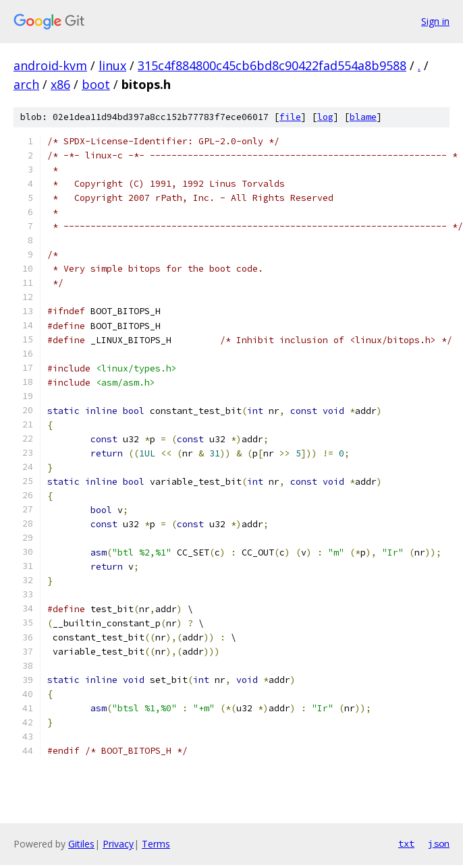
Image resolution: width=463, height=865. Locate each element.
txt (406, 843)
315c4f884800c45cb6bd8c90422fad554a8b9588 (272, 65)
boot (96, 84)
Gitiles (81, 843)
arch (26, 84)
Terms (156, 843)
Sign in (435, 21)
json (439, 843)
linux (112, 65)
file (290, 117)
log (325, 117)
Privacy (118, 843)
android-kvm (50, 65)
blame (363, 117)
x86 (60, 84)
